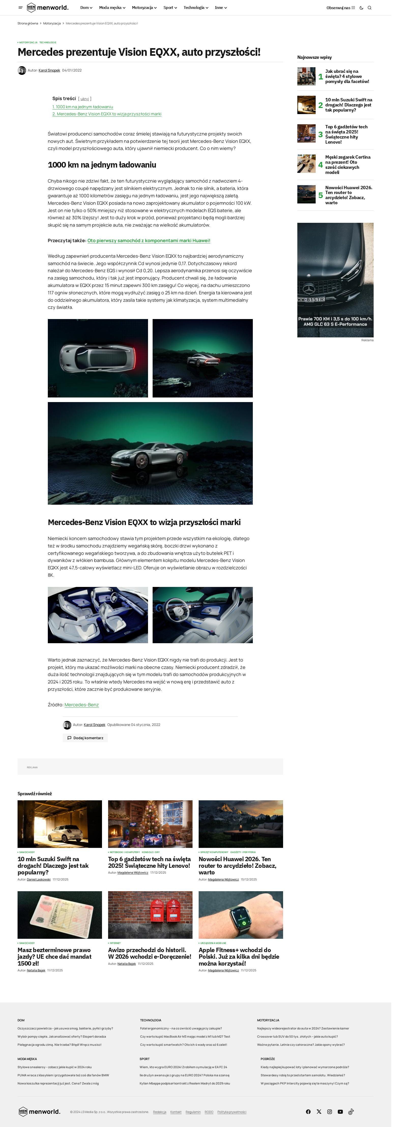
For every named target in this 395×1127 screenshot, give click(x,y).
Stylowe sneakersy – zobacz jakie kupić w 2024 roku (55, 1067)
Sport (145, 1059)
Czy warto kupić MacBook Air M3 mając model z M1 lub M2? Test (185, 1036)
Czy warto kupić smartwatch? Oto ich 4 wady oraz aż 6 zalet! (183, 1044)
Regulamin (193, 1112)
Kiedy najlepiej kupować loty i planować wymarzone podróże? (305, 1067)
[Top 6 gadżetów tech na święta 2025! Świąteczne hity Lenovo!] (306, 133)
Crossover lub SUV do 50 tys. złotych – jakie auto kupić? (297, 1036)
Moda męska (27, 1059)
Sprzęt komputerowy (214, 852)
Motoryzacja (52, 23)
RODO (209, 1112)
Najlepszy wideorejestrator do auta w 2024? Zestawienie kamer (303, 1028)
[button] (21, 8)
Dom (21, 1020)
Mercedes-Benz (82, 705)
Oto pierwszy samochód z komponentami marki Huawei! (148, 240)
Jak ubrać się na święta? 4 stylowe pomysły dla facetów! (347, 76)
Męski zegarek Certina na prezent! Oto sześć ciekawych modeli (347, 165)
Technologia (150, 1020)
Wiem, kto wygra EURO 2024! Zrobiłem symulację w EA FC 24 (183, 1067)
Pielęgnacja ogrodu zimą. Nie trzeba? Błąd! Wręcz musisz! (59, 1044)
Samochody (27, 852)
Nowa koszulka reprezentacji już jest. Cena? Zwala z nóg (58, 1083)
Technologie (47, 42)
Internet (115, 943)
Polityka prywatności (231, 1112)
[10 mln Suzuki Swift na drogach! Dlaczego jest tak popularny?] (306, 105)
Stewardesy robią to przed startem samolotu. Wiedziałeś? (303, 1075)
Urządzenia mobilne (213, 943)
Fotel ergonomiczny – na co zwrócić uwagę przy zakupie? (181, 1028)
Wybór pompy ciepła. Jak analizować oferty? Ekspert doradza (62, 1036)
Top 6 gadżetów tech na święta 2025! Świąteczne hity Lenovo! (346, 134)
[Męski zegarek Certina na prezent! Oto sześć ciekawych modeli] (306, 164)
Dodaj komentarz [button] (88, 737)
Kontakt (176, 1112)
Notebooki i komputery (125, 852)
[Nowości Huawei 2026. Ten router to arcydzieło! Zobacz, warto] (306, 194)
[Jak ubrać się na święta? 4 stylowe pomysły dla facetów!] (306, 76)
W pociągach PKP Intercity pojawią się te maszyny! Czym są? (305, 1083)
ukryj (85, 98)
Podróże (268, 1059)
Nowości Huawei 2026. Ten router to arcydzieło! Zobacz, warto (349, 195)
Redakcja (159, 1112)
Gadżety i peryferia (243, 852)
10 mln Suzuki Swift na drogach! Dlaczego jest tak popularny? (348, 105)
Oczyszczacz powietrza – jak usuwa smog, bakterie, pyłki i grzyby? (65, 1028)
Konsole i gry (151, 852)
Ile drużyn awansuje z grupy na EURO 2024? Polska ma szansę (184, 1075)
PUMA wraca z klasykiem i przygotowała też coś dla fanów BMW (63, 1075)
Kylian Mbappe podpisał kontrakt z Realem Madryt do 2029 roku (185, 1083)
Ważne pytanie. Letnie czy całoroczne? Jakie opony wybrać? (301, 1044)
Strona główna (28, 23)
